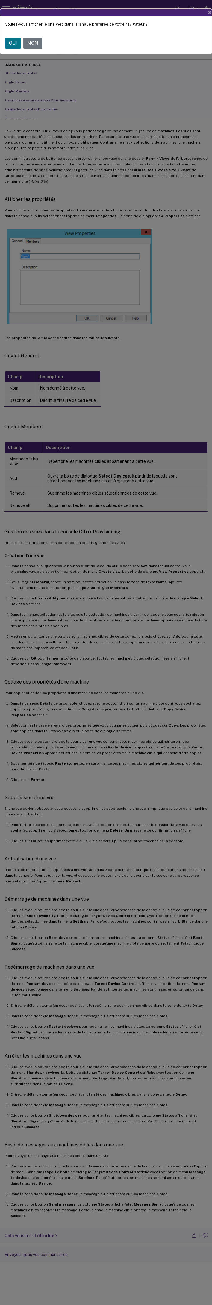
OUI (13, 43)
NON (32, 43)
